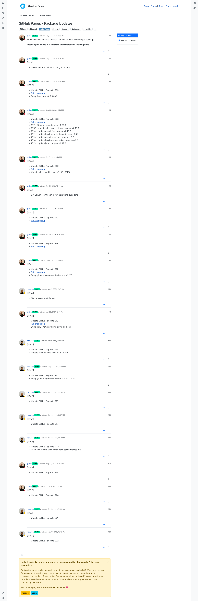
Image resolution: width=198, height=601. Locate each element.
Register (25, 593)
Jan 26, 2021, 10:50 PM (55, 234)
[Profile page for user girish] (22, 38)
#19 (109, 509)
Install (175, 6)
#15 (109, 415)
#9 (110, 260)
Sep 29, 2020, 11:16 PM (55, 110)
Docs (168, 6)
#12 (109, 341)
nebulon (30, 289)
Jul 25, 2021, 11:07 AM (56, 392)
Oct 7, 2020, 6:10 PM (54, 157)
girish (29, 36)
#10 (109, 289)
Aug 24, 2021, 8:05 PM (55, 464)
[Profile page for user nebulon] (22, 291)
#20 (109, 532)
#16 (109, 438)
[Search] (3, 28)
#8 (110, 234)
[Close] (108, 562)
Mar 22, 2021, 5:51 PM (54, 312)
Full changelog (38, 93)
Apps (146, 6)
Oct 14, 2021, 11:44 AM (56, 509)
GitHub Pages (45, 29)
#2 (110, 59)
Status (154, 6)
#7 (110, 209)
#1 (110, 36)
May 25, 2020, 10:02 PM (55, 81)
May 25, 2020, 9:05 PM (55, 36)
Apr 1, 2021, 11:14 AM (56, 341)
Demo (161, 6)
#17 (109, 464)
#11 (109, 312)
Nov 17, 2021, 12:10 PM (56, 532)
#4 (110, 110)
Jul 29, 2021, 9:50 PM (56, 438)
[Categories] (3, 3)
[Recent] (3, 8)
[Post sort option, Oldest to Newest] (127, 40)
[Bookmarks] (3, 23)
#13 (109, 366)
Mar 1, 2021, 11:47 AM (56, 289)
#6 (110, 186)
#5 (110, 157)
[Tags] (3, 13)
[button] (3, 593)
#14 (109, 392)
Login (34, 593)
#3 (110, 81)
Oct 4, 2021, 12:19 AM (54, 486)
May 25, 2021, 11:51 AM (57, 366)
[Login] (194, 3)
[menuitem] (194, 3)
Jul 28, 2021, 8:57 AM (56, 415)
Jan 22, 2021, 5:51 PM (54, 209)
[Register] (194, 8)
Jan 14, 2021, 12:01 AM (54, 186)
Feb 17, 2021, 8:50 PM (54, 260)
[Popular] (3, 18)
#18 (109, 486)
